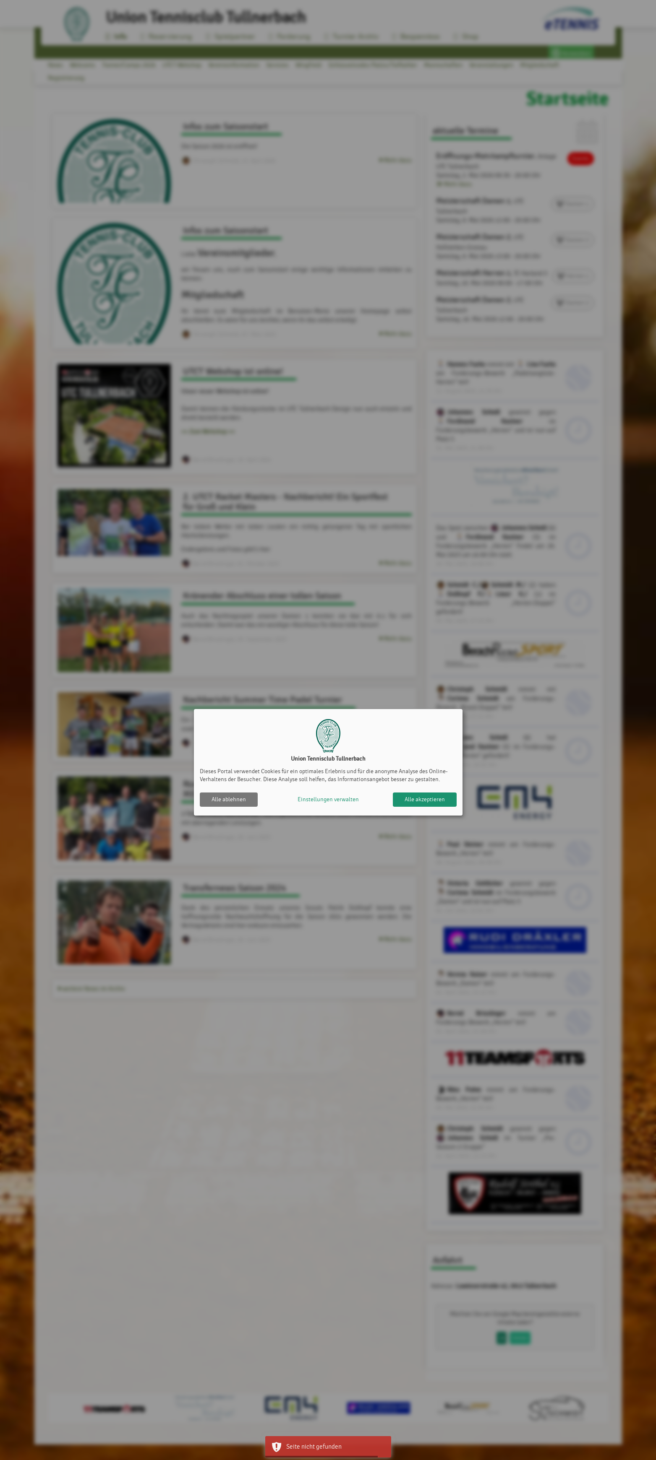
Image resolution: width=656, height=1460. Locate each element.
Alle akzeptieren (425, 799)
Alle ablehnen (229, 799)
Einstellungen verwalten (328, 799)
